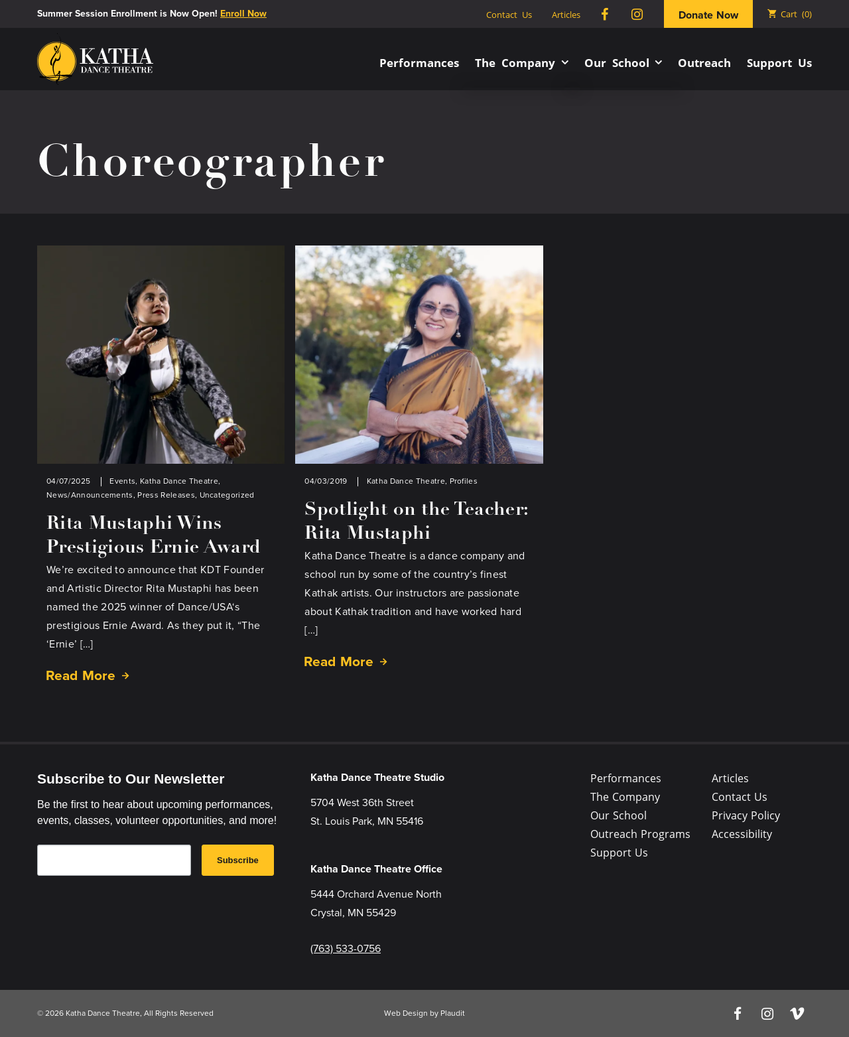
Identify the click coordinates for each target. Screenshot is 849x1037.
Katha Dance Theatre (179, 481)
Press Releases (165, 495)
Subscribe (238, 860)
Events (122, 481)
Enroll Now (243, 14)
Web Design (406, 1013)
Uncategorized (227, 495)
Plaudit (452, 1013)
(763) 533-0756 (345, 948)
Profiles (464, 481)
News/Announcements (89, 495)
